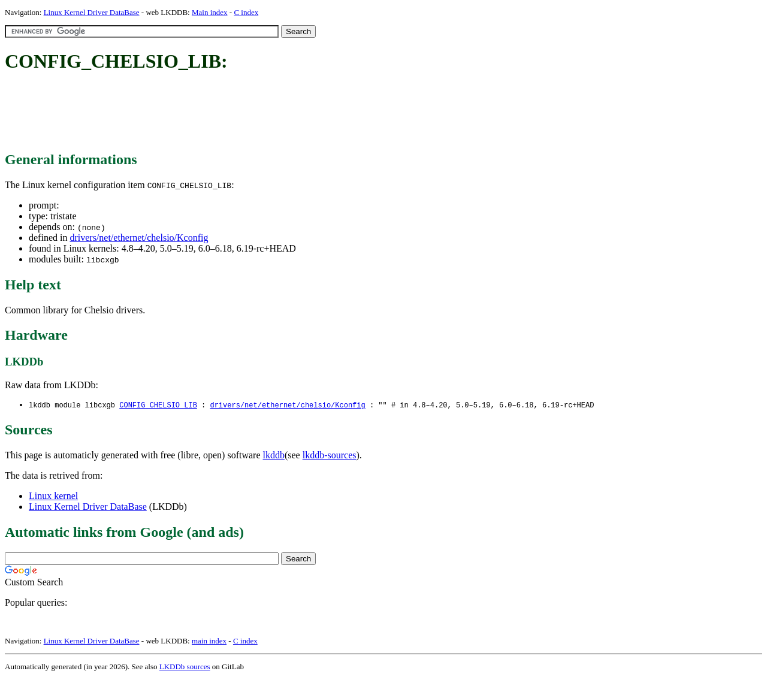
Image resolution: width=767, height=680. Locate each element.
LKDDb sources (184, 667)
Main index (210, 12)
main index (209, 641)
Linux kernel (53, 496)
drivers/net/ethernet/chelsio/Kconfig (139, 237)
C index (246, 12)
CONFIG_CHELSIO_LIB (158, 405)
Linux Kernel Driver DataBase (92, 12)
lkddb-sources (330, 456)
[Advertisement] (223, 113)
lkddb (274, 456)
